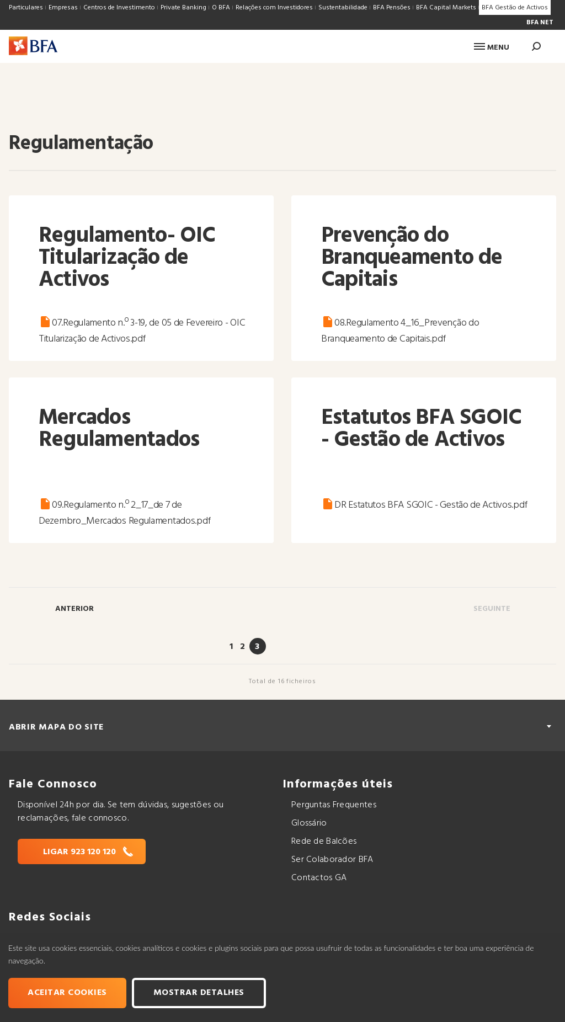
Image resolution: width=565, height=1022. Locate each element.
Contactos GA (319, 878)
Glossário (309, 823)
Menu (491, 47)
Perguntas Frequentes (333, 805)
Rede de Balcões (323, 841)
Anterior (74, 609)
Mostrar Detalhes (198, 993)
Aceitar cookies (67, 993)
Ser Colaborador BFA (332, 860)
